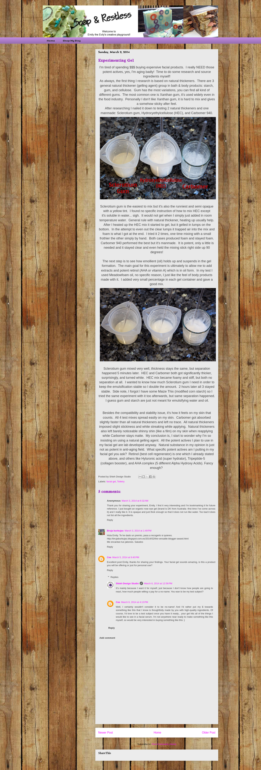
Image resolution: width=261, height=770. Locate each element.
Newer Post (105, 732)
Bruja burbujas (115, 530)
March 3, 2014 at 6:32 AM (135, 500)
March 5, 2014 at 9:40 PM (125, 557)
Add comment (107, 637)
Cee (109, 557)
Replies (114, 577)
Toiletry (121, 481)
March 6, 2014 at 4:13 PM (134, 602)
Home (51, 40)
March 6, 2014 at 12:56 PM (158, 583)
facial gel (111, 481)
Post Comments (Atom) (164, 744)
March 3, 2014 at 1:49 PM (138, 530)
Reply (110, 520)
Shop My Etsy (72, 40)
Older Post (208, 732)
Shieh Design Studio (127, 583)
